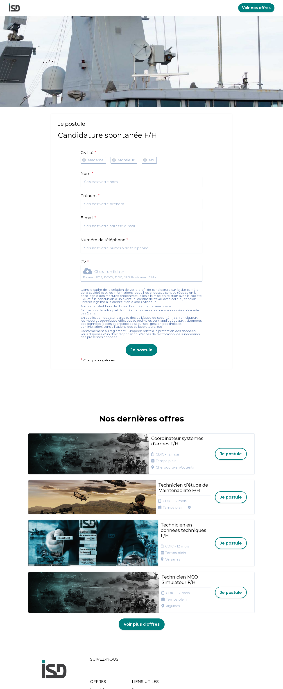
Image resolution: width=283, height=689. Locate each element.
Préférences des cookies (145, 637)
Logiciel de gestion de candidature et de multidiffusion (141, 680)
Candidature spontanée (100, 617)
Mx (151, 160)
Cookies (138, 616)
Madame (96, 160)
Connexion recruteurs (141, 628)
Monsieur (126, 160)
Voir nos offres (256, 8)
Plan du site (141, 622)
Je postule (141, 350)
